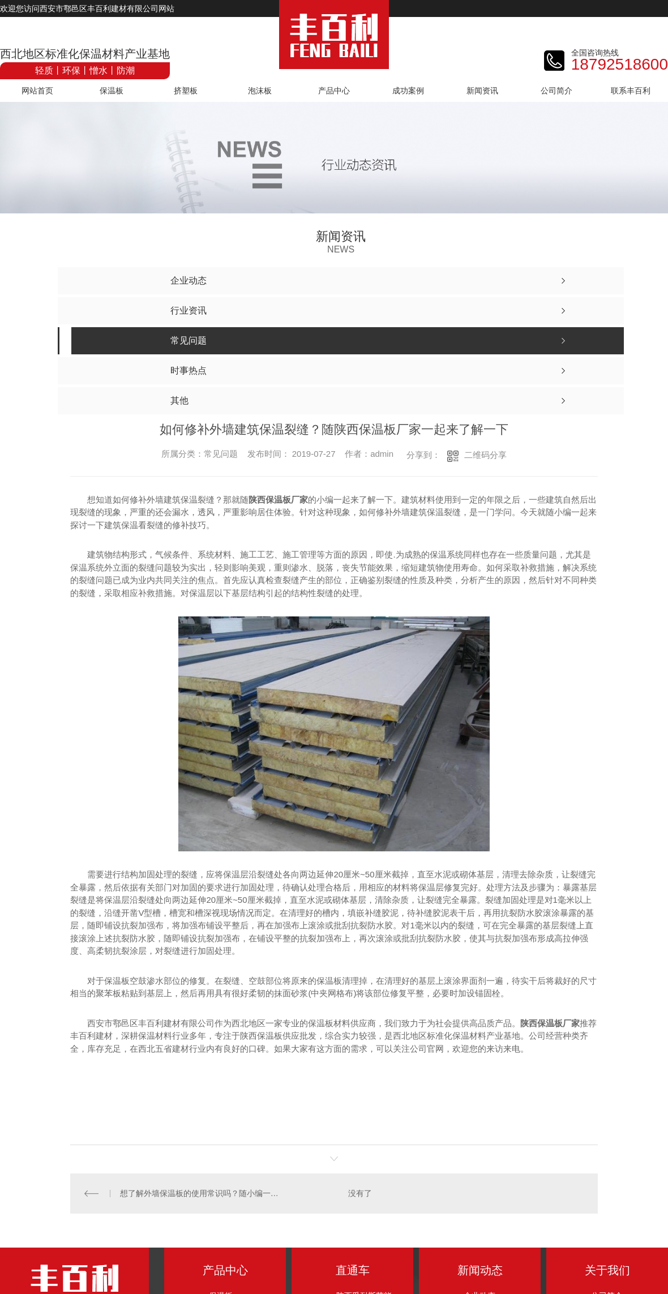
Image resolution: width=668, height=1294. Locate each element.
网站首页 (37, 90)
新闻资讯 (482, 90)
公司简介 (556, 90)
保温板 (111, 90)
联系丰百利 (630, 90)
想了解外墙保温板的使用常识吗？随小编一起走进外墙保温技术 (202, 1193)
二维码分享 (485, 455)
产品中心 (334, 90)
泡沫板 (260, 90)
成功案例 (408, 90)
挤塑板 (186, 90)
